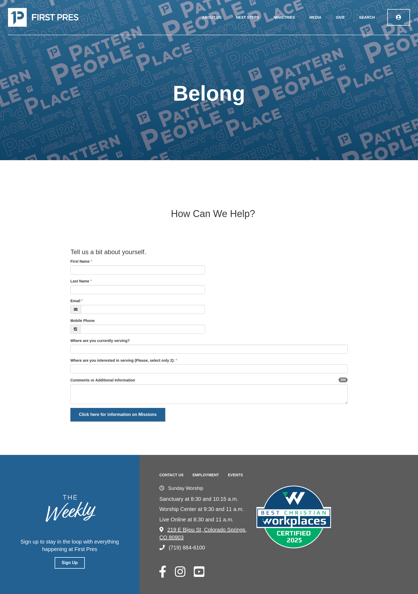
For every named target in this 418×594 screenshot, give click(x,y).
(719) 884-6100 (182, 547)
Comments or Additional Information (102, 380)
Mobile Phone (82, 320)
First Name (80, 261)
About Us (212, 17)
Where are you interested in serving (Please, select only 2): (122, 360)
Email (75, 301)
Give (340, 17)
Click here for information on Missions (118, 414)
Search (367, 17)
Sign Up (70, 562)
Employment (205, 475)
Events (235, 475)
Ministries (284, 17)
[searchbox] (98, 369)
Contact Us (171, 475)
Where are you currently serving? (100, 341)
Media (316, 17)
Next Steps (248, 17)
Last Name (79, 281)
